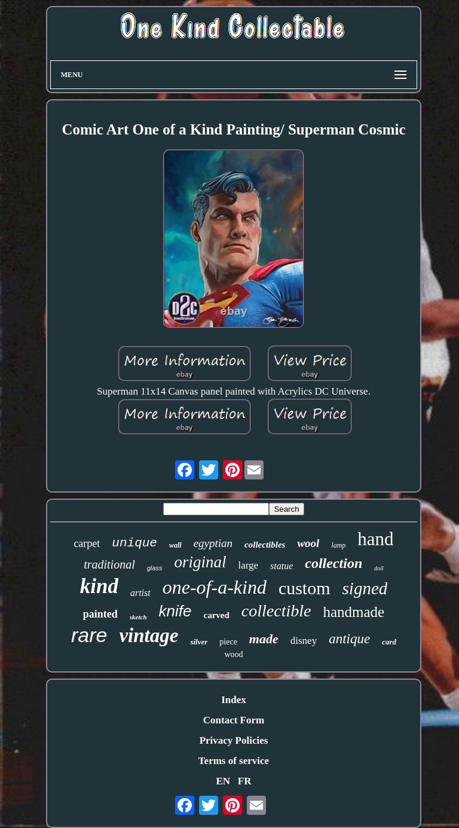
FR (245, 781)
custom (305, 588)
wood (233, 654)
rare (89, 635)
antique (349, 638)
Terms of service (233, 760)
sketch (138, 617)
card (389, 641)
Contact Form (233, 720)
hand (375, 538)
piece (228, 641)
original (200, 562)
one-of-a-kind (215, 587)
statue (281, 566)
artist (140, 593)
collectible (276, 610)
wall (175, 545)
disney (303, 640)
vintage (148, 635)
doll (379, 568)
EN (223, 781)
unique (134, 543)
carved (217, 615)
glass (155, 568)
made (264, 638)
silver (198, 641)
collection (333, 563)
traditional (109, 564)
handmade (353, 612)
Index (233, 699)
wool (308, 543)
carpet (87, 543)
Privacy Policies (234, 740)
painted (100, 614)
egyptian (213, 543)
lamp (338, 545)
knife (175, 611)
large (248, 565)
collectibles (264, 544)
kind (99, 586)
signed (365, 588)
